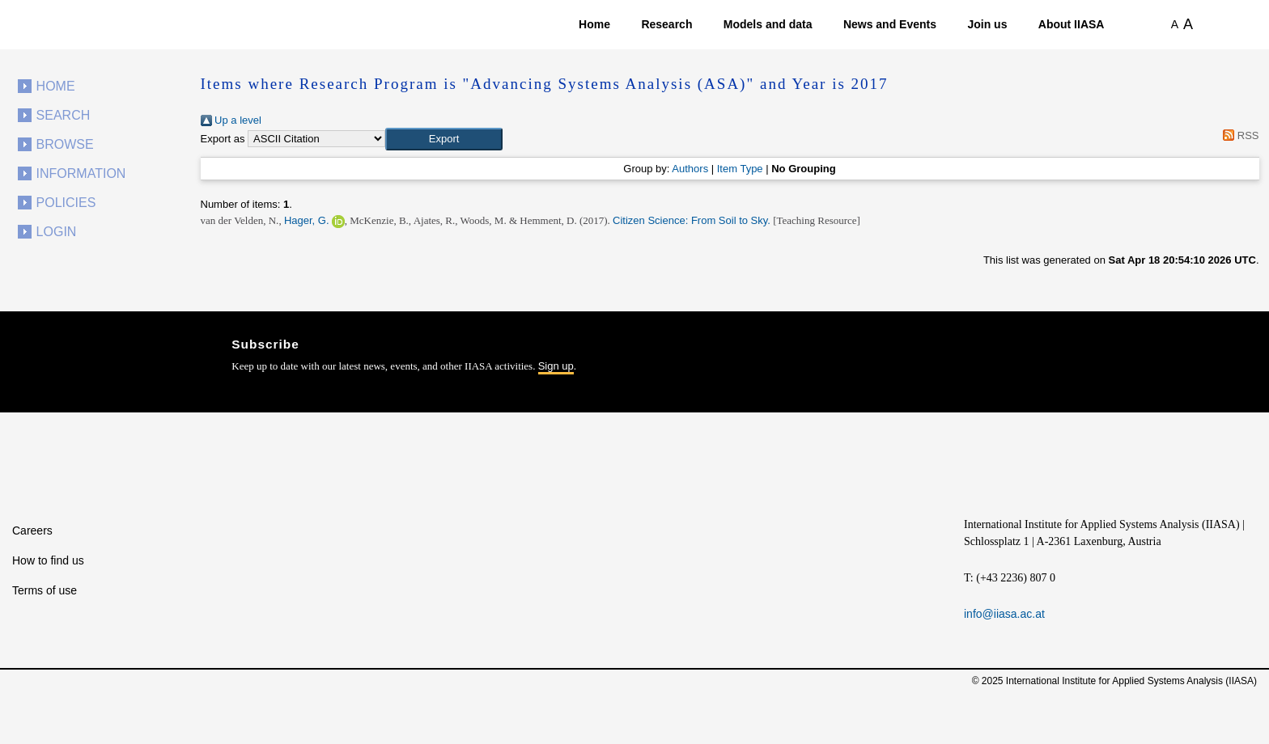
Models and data (768, 24)
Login (56, 232)
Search (63, 115)
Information (81, 173)
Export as (223, 139)
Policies (66, 202)
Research (666, 24)
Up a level (231, 120)
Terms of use (44, 590)
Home (594, 24)
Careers (32, 530)
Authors (690, 169)
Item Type (740, 169)
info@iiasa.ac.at (1004, 613)
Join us (987, 24)
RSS (1238, 135)
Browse (65, 144)
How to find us (48, 560)
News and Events (889, 24)
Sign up (556, 366)
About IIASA (1071, 24)
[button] (444, 139)
